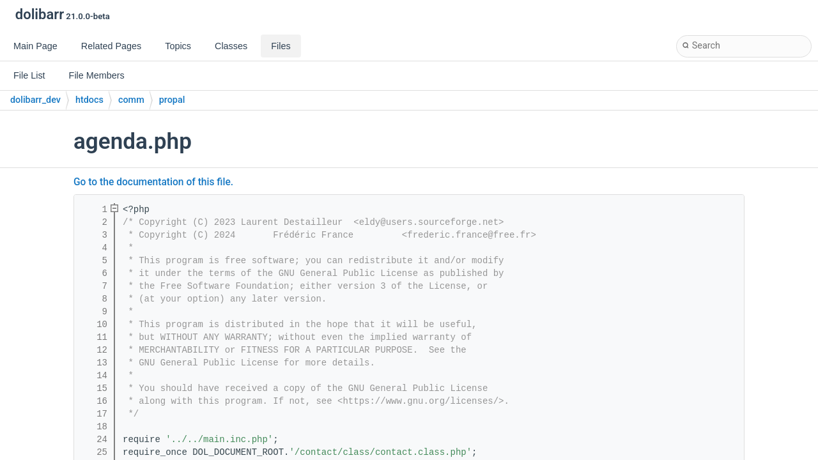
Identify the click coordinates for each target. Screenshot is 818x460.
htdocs (89, 100)
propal (172, 100)
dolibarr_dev (35, 100)
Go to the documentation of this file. (153, 182)
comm (131, 100)
